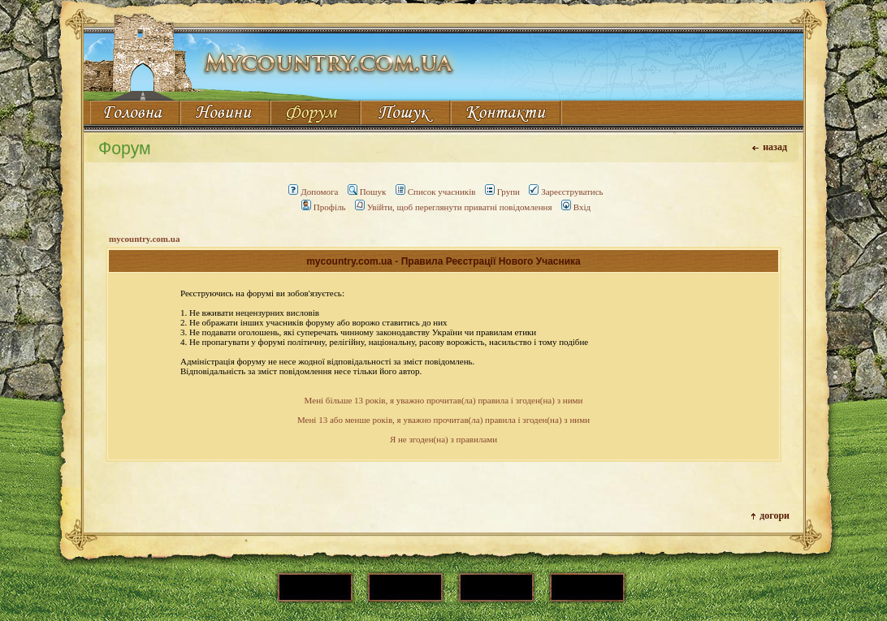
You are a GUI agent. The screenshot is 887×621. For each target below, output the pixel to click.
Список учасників (436, 191)
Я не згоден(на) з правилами (443, 439)
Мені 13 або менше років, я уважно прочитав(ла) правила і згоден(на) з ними (443, 420)
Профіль (323, 207)
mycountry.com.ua (144, 239)
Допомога (313, 191)
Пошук (367, 191)
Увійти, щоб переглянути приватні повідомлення (453, 207)
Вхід (576, 207)
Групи (502, 191)
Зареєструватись (566, 191)
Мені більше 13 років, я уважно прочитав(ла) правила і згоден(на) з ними (444, 400)
